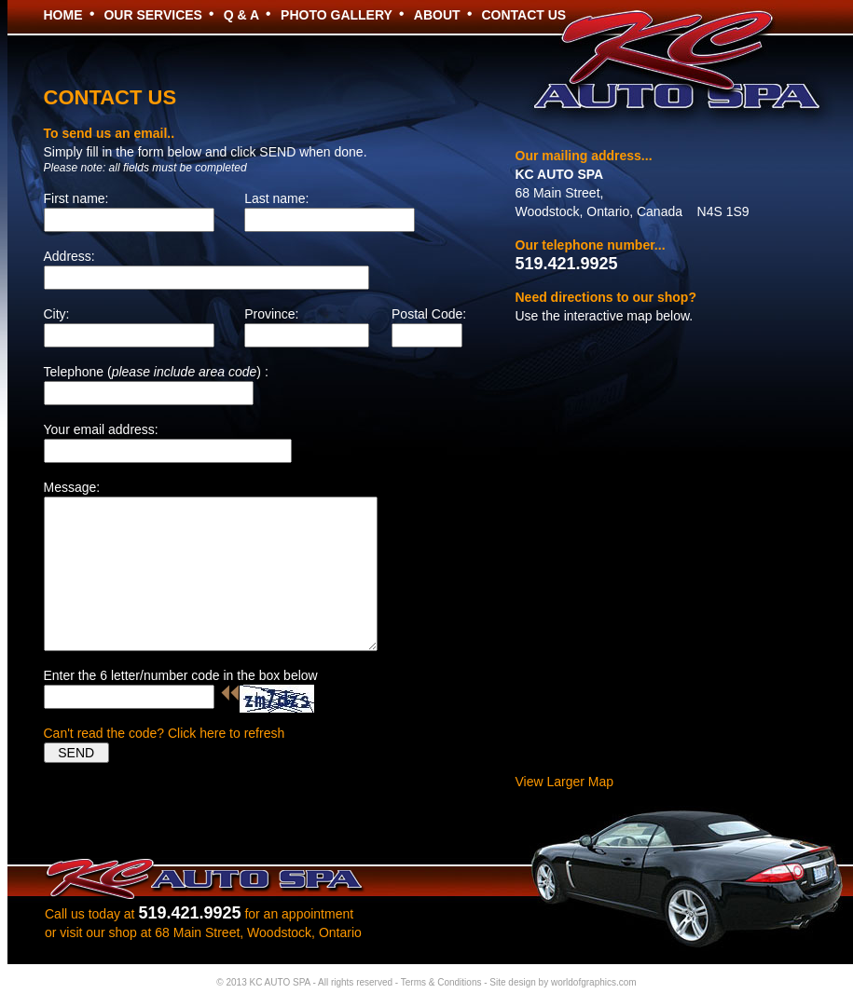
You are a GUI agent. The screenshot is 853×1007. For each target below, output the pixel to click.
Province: (271, 313)
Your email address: (101, 429)
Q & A (241, 14)
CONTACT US (523, 14)
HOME (63, 14)
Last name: (276, 198)
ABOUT (437, 14)
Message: (72, 487)
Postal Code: (429, 313)
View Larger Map (565, 781)
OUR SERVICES (152, 14)
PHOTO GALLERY (336, 14)
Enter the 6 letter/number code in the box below (181, 675)
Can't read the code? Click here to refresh (164, 733)
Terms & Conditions (441, 982)
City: (57, 313)
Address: (69, 256)
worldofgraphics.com (594, 982)
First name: (76, 198)
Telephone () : (156, 371)
